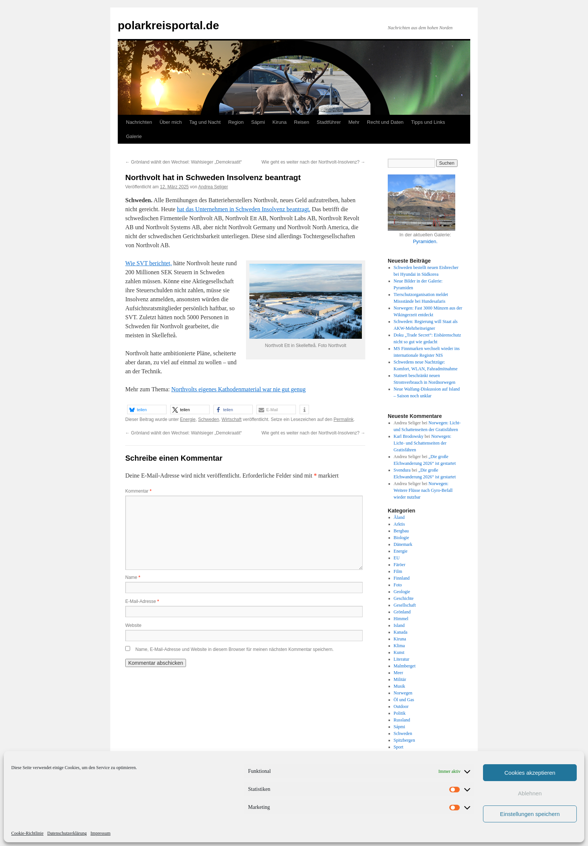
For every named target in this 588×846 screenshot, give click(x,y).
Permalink (343, 419)
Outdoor (401, 706)
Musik (399, 686)
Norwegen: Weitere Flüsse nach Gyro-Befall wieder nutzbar (423, 490)
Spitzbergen (404, 740)
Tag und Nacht (205, 122)
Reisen (301, 122)
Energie (187, 419)
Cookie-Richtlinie (27, 833)
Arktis (399, 524)
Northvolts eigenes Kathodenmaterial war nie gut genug (238, 389)
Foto (398, 585)
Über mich (170, 122)
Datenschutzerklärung (67, 833)
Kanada (401, 632)
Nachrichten (139, 122)
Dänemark (403, 544)
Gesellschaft (405, 605)
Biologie (401, 537)
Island (399, 625)
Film (398, 571)
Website (133, 625)
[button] (146, 409)
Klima (399, 645)
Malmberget (405, 666)
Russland (402, 720)
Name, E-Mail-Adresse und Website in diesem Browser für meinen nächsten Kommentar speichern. (234, 649)
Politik (400, 713)
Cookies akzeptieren (529, 772)
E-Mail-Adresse (142, 601)
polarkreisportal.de (168, 25)
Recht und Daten (385, 122)
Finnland (402, 578)
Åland (399, 517)
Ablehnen (530, 793)
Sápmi (258, 122)
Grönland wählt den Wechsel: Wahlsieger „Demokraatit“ (183, 162)
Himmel (401, 618)
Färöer (399, 564)
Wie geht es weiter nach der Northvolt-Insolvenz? (313, 162)
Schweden (208, 419)
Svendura (402, 470)
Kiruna (280, 122)
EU (397, 557)
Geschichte (404, 598)
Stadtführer (329, 122)
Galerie (134, 136)
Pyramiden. (425, 241)
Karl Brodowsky (409, 436)
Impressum (100, 833)
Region (235, 122)
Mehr (354, 122)
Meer (398, 672)
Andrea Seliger (213, 186)
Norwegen (403, 693)
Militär (400, 679)
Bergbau (401, 530)
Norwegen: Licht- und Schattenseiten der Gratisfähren (423, 443)
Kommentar (138, 491)
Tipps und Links (428, 122)
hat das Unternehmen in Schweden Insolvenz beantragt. (243, 209)
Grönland (402, 612)
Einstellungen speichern (530, 814)
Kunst (399, 652)
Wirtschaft (232, 419)
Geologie (402, 591)
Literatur (402, 659)
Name (132, 577)
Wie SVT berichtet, (148, 263)
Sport (399, 747)
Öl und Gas (404, 699)
